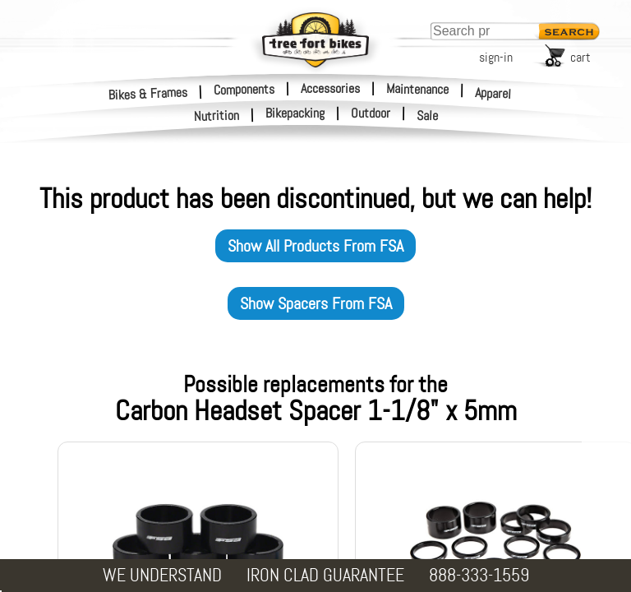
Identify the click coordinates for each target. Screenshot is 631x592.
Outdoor (370, 113)
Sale (428, 116)
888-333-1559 (479, 575)
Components (244, 89)
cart (580, 57)
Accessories (330, 88)
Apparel (493, 93)
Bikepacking (295, 113)
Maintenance (417, 89)
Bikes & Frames (148, 93)
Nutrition (217, 115)
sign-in (496, 57)
